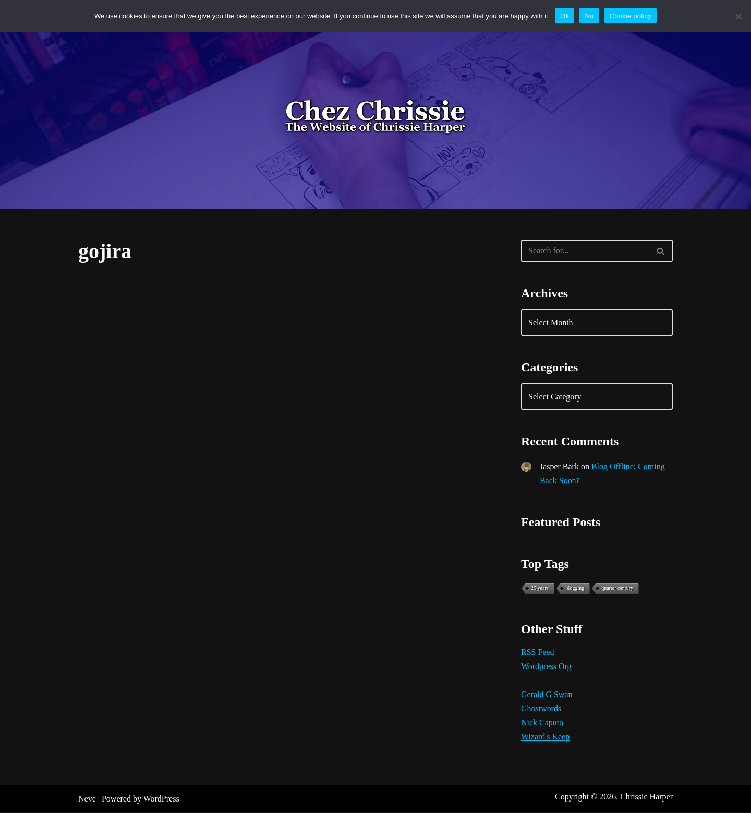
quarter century (617, 588)
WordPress (161, 799)
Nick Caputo (542, 723)
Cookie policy (631, 16)
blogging (575, 588)
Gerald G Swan (547, 694)
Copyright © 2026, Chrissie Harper (614, 797)
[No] (738, 16)
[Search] (585, 251)
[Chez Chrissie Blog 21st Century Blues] (375, 117)
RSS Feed (537, 652)
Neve (87, 799)
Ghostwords (541, 709)
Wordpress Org (546, 666)
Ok (564, 16)
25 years (540, 588)
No (589, 16)
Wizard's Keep (545, 737)
